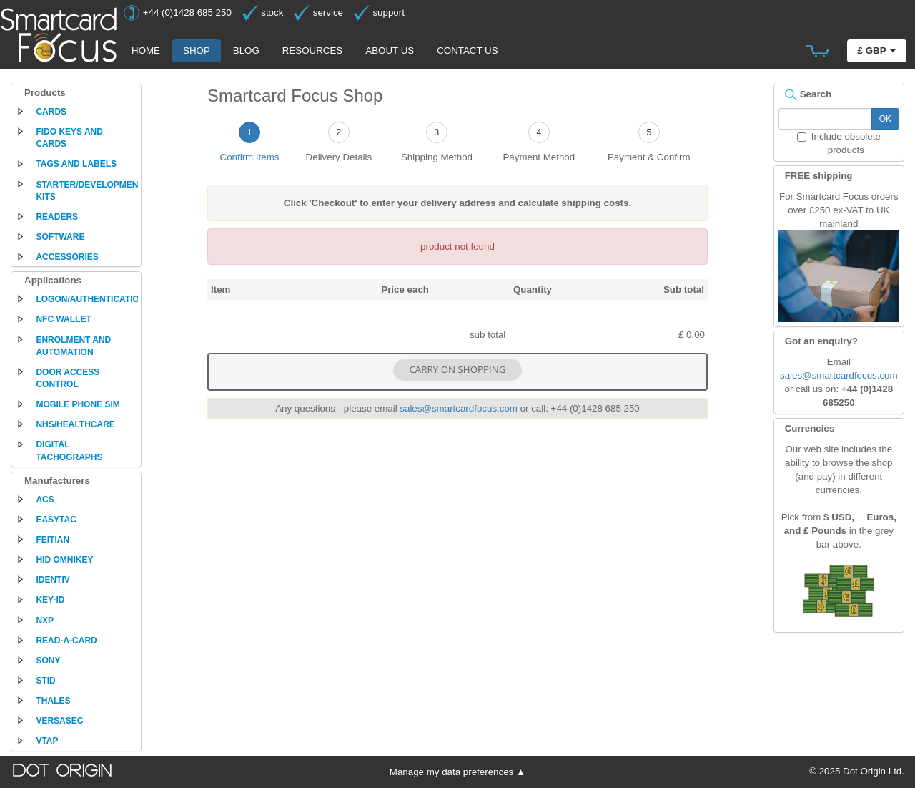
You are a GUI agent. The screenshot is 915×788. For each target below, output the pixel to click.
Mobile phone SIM (77, 404)
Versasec (59, 721)
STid (45, 681)
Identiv (52, 580)
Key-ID (50, 600)
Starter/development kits (87, 191)
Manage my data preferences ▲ (457, 772)
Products (45, 92)
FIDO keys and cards (69, 138)
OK (885, 119)
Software (60, 237)
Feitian (52, 540)
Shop (196, 50)
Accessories (67, 257)
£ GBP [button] (877, 50)
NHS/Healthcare (75, 424)
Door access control (67, 378)
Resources (312, 50)
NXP (45, 621)
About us (389, 50)
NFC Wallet (63, 319)
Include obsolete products (839, 143)
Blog (246, 50)
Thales (53, 701)
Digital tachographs (69, 450)
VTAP (47, 741)
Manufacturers (57, 480)
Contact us (467, 50)
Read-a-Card (66, 641)
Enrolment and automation (73, 346)
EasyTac (56, 520)
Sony (48, 661)
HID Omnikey (64, 560)
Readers (57, 217)
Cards (51, 112)
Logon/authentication (87, 299)
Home (146, 50)
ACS (45, 500)
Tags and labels (76, 164)
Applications (52, 280)
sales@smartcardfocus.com (459, 408)
